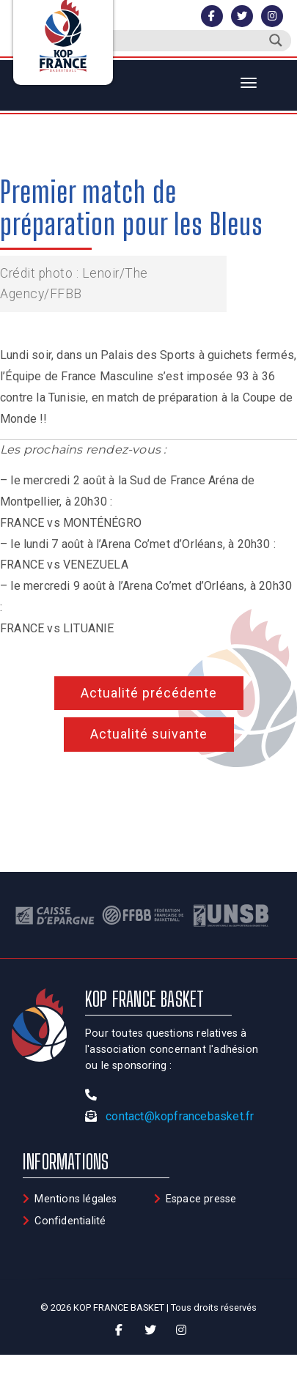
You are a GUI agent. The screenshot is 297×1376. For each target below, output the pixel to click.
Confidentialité (70, 1221)
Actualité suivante (149, 733)
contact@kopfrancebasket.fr (180, 1116)
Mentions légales (75, 1199)
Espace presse (201, 1199)
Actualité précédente (149, 692)
